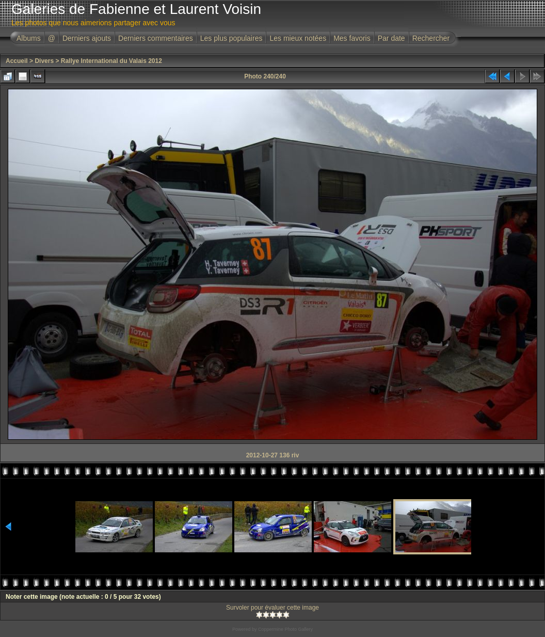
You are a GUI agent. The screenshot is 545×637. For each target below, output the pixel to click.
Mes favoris (352, 38)
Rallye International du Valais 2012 (111, 61)
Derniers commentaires (155, 38)
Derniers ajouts (86, 38)
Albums (29, 38)
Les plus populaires (231, 38)
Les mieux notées (297, 38)
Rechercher (431, 38)
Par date (391, 38)
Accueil (17, 61)
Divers (44, 61)
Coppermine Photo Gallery (285, 629)
